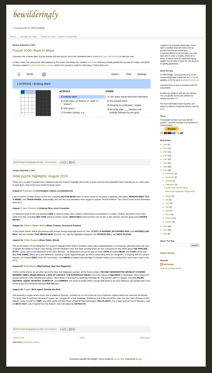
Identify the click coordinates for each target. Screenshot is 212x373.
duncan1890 (119, 359)
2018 (165, 226)
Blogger (139, 359)
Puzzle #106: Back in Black (33, 50)
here (176, 98)
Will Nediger (168, 264)
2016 (165, 234)
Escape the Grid (28, 36)
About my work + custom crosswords (59, 36)
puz (105, 56)
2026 (165, 144)
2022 (165, 159)
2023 (165, 156)
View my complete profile (170, 268)
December (170, 174)
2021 (165, 163)
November (170, 177)
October (169, 181)
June (167, 203)
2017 (165, 230)
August (168, 196)
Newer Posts (18, 338)
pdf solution (113, 56)
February (169, 218)
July (167, 200)
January (169, 222)
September (170, 185)
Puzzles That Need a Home (40, 65)
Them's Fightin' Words (35, 225)
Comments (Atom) (31, 342)
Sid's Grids (92, 62)
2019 (165, 170)
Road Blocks (30, 266)
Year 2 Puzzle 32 (31, 208)
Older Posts (145, 338)
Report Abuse (167, 253)
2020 (165, 167)
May (167, 207)
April (167, 211)
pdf (101, 56)
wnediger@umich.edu (189, 80)
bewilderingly (35, 15)
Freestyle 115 (29, 191)
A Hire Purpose (31, 240)
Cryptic (27, 289)
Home (13, 36)
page (162, 109)
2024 (165, 152)
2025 (165, 148)
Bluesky (192, 77)
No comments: (51, 162)
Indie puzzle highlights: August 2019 (40, 176)
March (168, 214)
